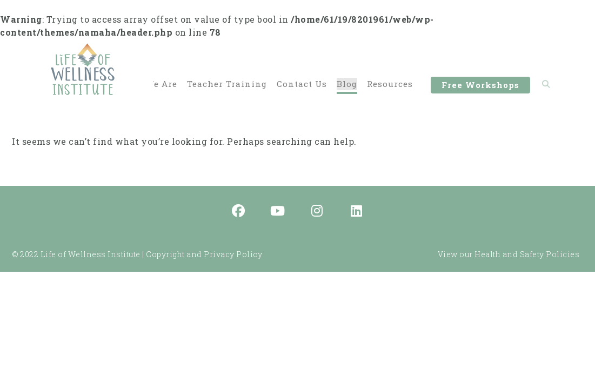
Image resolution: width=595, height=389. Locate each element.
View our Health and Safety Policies (509, 254)
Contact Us (302, 84)
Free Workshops (480, 86)
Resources (390, 84)
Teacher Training (227, 84)
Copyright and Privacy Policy (204, 254)
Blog (347, 84)
